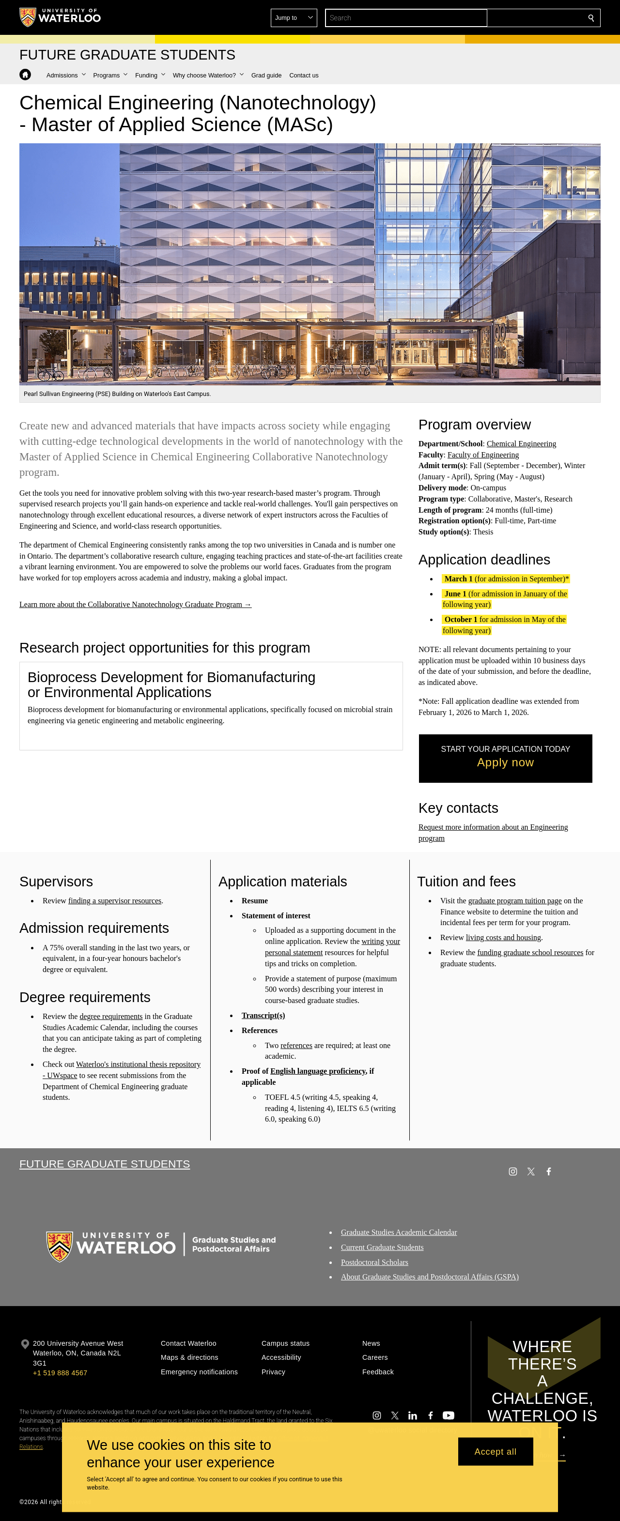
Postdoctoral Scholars (374, 1262)
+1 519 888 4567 (60, 1373)
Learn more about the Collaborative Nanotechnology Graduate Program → (135, 604)
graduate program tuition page (515, 901)
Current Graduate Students (382, 1247)
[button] (521, 18)
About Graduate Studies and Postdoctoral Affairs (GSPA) (430, 1277)
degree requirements (110, 1016)
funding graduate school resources (531, 952)
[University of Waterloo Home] (60, 17)
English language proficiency (317, 1071)
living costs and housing (503, 937)
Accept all (496, 1451)
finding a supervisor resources (114, 901)
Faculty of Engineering (483, 455)
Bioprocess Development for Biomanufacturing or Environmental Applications (171, 684)
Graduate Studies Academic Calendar (399, 1232)
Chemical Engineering (522, 444)
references (296, 1045)
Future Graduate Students (104, 1163)
